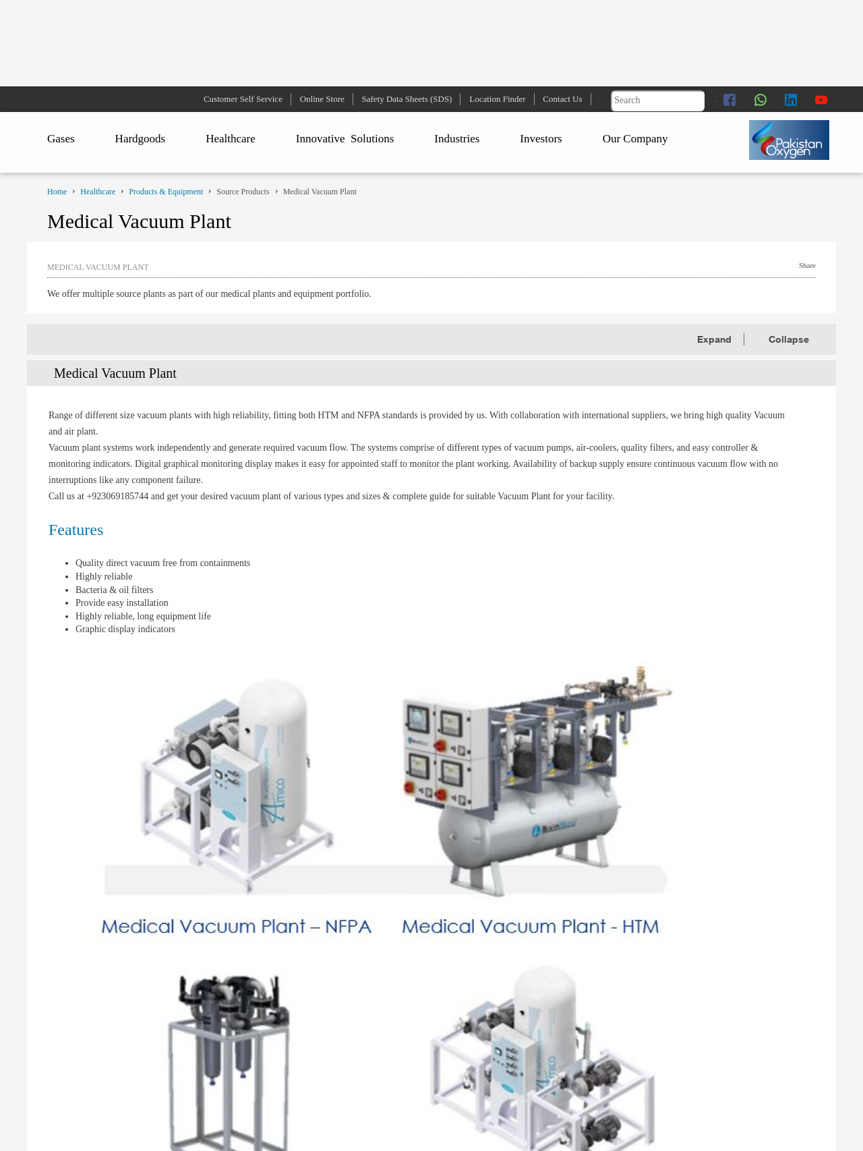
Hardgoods (140, 138)
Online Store (322, 99)
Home (57, 191)
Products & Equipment (166, 191)
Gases (61, 138)
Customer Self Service (243, 99)
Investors (541, 138)
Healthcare (231, 138)
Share (807, 265)
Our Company (635, 138)
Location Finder (497, 99)
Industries (456, 138)
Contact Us (562, 99)
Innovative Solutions (345, 138)
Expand (715, 339)
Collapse (789, 339)
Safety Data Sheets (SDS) (407, 99)
